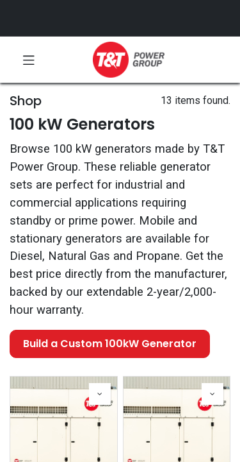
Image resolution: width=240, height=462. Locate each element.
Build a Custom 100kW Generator (109, 343)
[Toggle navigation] (29, 59)
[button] (100, 394)
